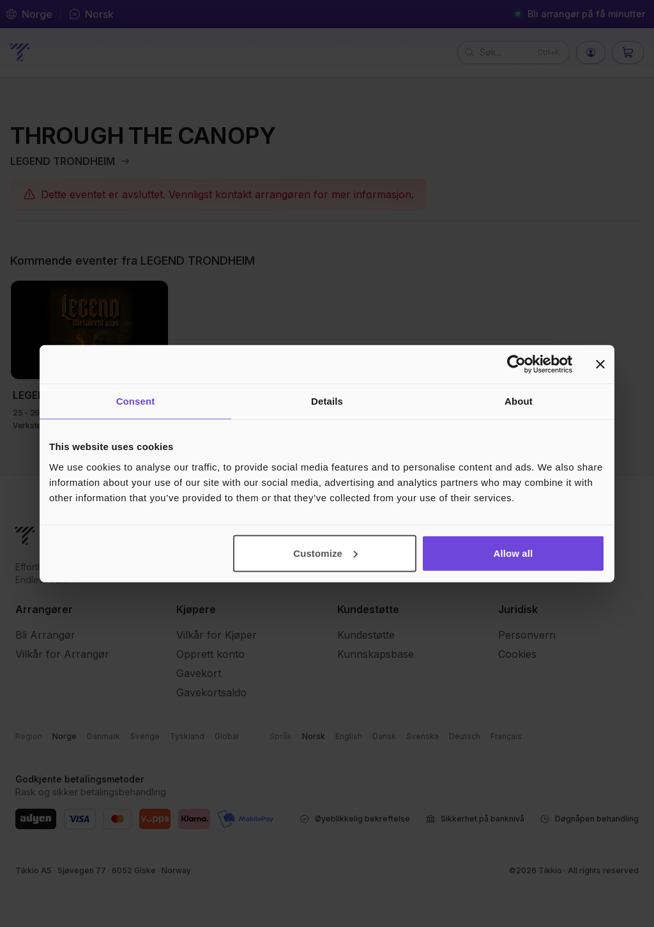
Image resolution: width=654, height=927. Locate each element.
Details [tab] (327, 401)
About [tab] (519, 401)
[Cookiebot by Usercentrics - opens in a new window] (516, 364)
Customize (325, 552)
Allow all (513, 552)
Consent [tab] (135, 401)
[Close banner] (600, 364)
